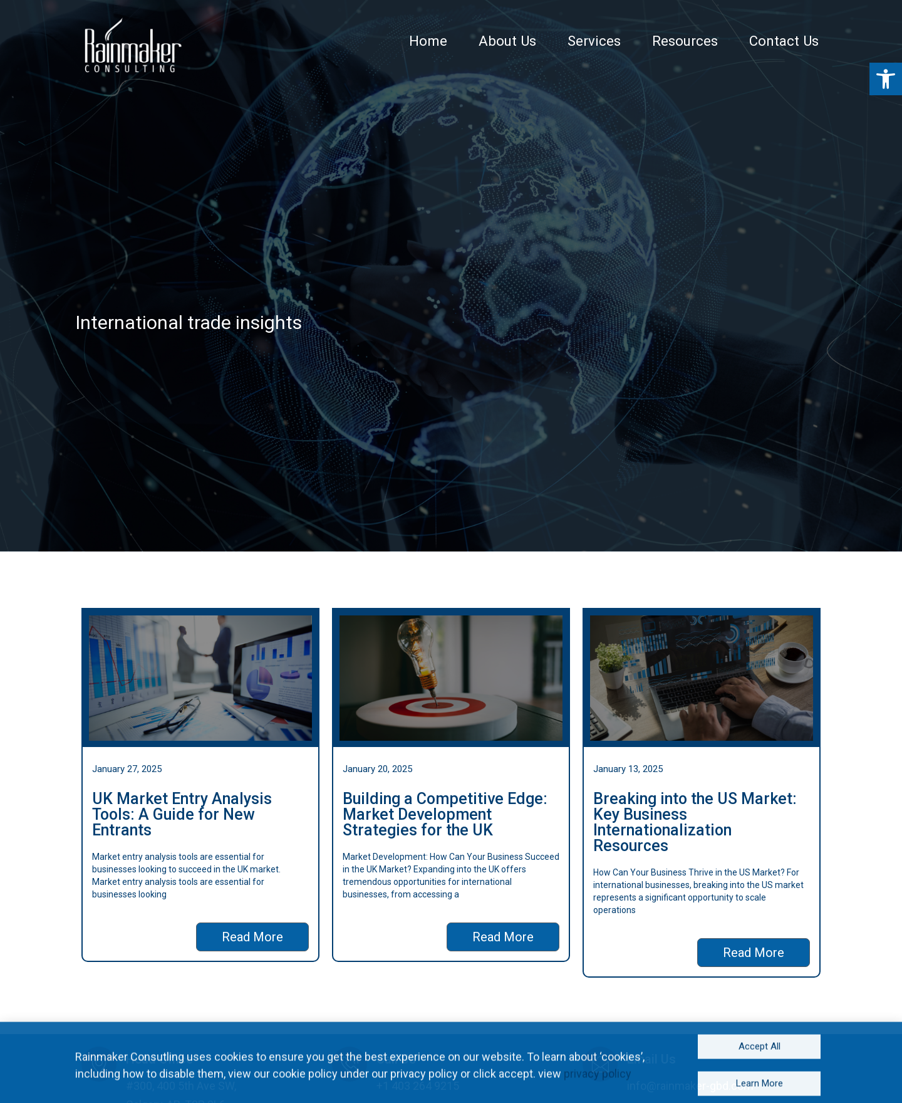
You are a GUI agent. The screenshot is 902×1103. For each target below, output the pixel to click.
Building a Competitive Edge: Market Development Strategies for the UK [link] (445, 814)
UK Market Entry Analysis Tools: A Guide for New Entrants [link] (182, 814)
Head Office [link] (159, 1059)
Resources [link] (705, 40)
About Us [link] (539, 40)
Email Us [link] (651, 1059)
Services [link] (620, 40)
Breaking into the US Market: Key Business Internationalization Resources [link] (695, 822)
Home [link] (465, 40)
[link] (131, 46)
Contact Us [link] (796, 40)
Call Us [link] (396, 1059)
